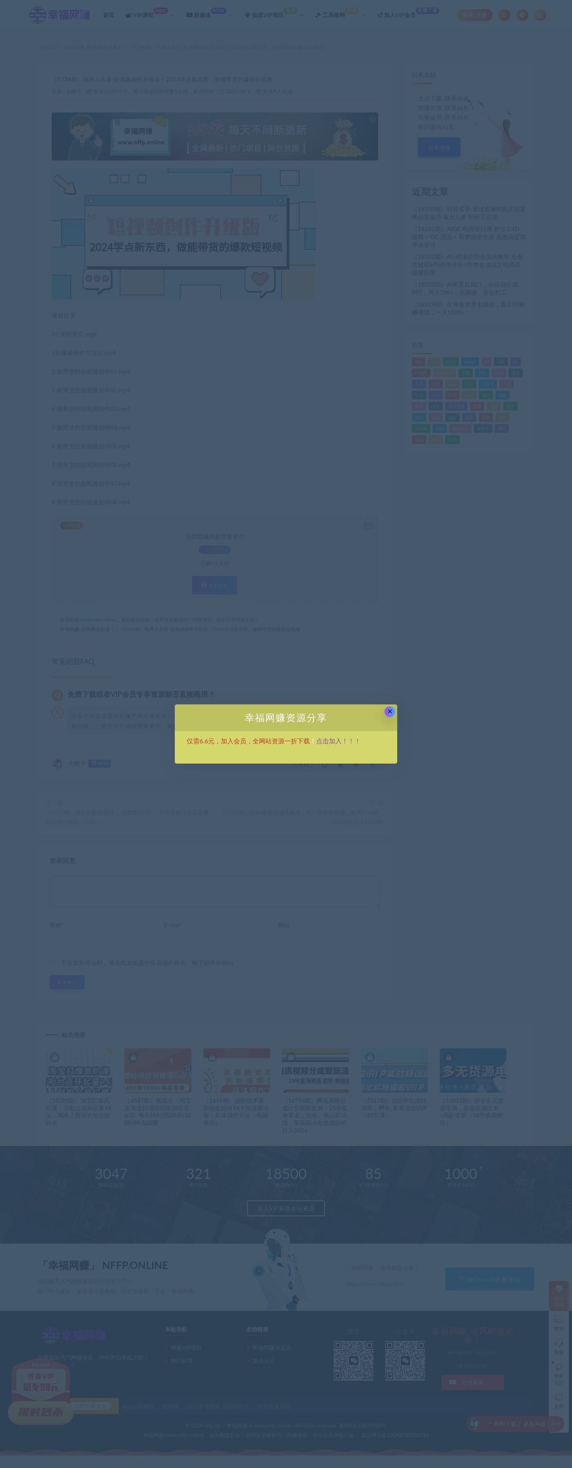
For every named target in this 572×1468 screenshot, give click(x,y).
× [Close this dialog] (389, 711)
